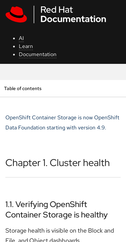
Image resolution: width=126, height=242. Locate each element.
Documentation (37, 54)
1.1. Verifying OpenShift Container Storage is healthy (56, 209)
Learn (26, 46)
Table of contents (23, 88)
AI (21, 38)
